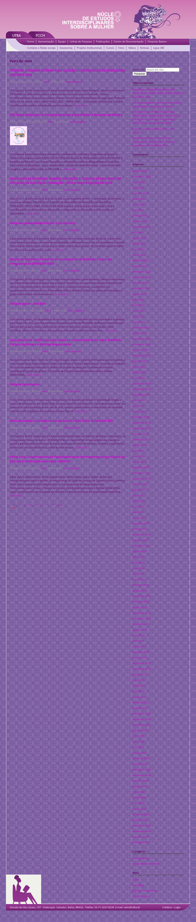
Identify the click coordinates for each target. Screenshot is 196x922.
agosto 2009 (139, 730)
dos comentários (144, 891)
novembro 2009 (141, 719)
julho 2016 (138, 557)
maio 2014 (138, 635)
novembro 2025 (141, 176)
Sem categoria (74, 81)
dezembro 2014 (141, 613)
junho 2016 (138, 562)
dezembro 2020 (141, 338)
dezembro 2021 (141, 271)
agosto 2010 (139, 674)
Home (30, 41)
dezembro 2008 (141, 769)
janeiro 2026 (139, 171)
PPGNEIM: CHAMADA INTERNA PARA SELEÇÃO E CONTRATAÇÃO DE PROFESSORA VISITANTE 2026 (157, 93)
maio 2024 (138, 204)
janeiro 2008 (139, 820)
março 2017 (139, 518)
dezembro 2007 (141, 825)
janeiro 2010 (139, 708)
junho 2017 (138, 501)
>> (52, 504)
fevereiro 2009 (140, 758)
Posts (138, 885)
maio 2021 (138, 310)
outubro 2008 (140, 780)
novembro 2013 (141, 668)
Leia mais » (81, 105)
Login (135, 879)
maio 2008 (138, 803)
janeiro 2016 (139, 590)
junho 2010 (138, 685)
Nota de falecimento (25, 384)
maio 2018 (138, 456)
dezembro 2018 (141, 422)
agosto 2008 (139, 786)
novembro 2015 (141, 596)
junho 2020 (138, 372)
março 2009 (139, 752)
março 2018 (139, 461)
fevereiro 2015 (140, 601)
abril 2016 (138, 573)
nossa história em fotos (145, 863)
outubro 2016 (140, 540)
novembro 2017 (141, 478)
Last (59, 505)
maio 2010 (138, 691)
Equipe (62, 41)
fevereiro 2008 (140, 814)
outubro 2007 (140, 836)
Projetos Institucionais (89, 47)
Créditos (167, 907)
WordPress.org (141, 896)
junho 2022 (138, 243)
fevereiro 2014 (140, 652)
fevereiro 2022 (140, 260)
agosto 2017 (139, 489)
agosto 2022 (139, 238)
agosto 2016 (139, 551)
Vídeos (132, 47)
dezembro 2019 (141, 383)
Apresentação (46, 41)
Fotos (121, 47)
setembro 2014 (141, 624)
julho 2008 (138, 792)
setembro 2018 (141, 439)
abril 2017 (138, 512)
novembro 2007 (141, 831)
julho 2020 (138, 366)
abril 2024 (138, 210)
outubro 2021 (140, 282)
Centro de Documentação (129, 41)
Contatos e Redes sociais (41, 47)
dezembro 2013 (141, 663)
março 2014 (139, 646)
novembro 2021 (141, 277)
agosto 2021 (139, 294)
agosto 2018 (139, 445)
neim (47, 81)
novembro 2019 (141, 389)
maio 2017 (138, 506)
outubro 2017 (140, 484)
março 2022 (139, 255)
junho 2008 (138, 797)
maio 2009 (138, 741)
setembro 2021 (141, 288)
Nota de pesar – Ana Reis (28, 303)
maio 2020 (138, 378)
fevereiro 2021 (140, 327)
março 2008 (139, 808)
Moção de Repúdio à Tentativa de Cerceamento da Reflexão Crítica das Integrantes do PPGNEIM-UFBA (153, 141)
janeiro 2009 (139, 764)
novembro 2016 (141, 534)
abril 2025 (138, 187)
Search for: (138, 69)
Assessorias (66, 47)
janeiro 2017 (139, 529)
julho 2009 (138, 736)
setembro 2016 (141, 545)
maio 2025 (138, 182)
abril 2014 (138, 641)
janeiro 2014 (139, 657)
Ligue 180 (158, 47)
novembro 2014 (141, 618)
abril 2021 (138, 316)
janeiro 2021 (139, 333)
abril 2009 (138, 747)
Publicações (103, 41)
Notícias (144, 47)
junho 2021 (138, 305)
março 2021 (139, 322)
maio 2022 (138, 249)
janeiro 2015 (139, 607)
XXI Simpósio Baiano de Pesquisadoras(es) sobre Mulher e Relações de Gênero (66, 115)
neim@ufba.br (132, 907)
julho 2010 (138, 680)
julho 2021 (138, 299)
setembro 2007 (141, 842)
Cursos (110, 47)
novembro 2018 (141, 428)
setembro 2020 (141, 355)
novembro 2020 (141, 344)
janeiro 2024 (139, 215)
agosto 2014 (139, 629)
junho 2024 (138, 198)
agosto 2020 (139, 361)
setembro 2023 (141, 227)
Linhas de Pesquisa (81, 41)
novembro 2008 (141, 775)
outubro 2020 (140, 350)
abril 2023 (138, 232)
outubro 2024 (140, 193)
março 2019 (139, 411)
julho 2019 (138, 400)
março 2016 (139, 579)
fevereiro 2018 (140, 467)
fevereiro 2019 (140, 417)
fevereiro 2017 (140, 523)
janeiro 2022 (139, 266)
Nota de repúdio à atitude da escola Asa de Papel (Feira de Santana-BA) (61, 421)
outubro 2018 (140, 434)
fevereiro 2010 (140, 702)
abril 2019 (138, 406)
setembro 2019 (141, 394)
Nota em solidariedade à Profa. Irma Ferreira (42, 223)
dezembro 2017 (141, 473)
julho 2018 (138, 450)
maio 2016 (138, 568)
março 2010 (139, 697)
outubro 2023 (140, 221)
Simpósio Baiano (157, 41)
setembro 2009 (141, 725)
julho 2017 (138, 495)
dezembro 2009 (141, 713)
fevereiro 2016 (140, 585)
